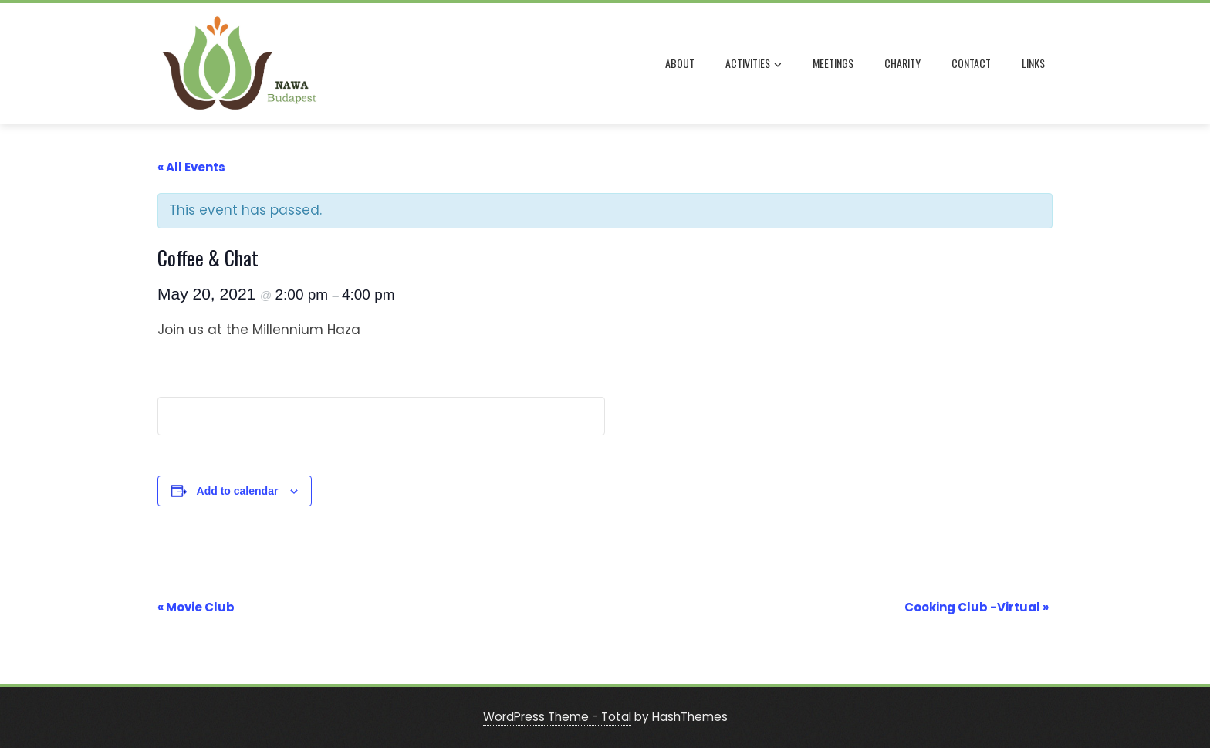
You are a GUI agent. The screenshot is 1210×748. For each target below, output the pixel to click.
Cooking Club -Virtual (976, 607)
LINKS (1033, 63)
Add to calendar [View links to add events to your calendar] (238, 491)
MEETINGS (833, 63)
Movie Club (196, 607)
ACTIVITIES (753, 64)
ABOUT (680, 63)
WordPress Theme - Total (557, 717)
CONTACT (971, 63)
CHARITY (902, 63)
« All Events (191, 167)
